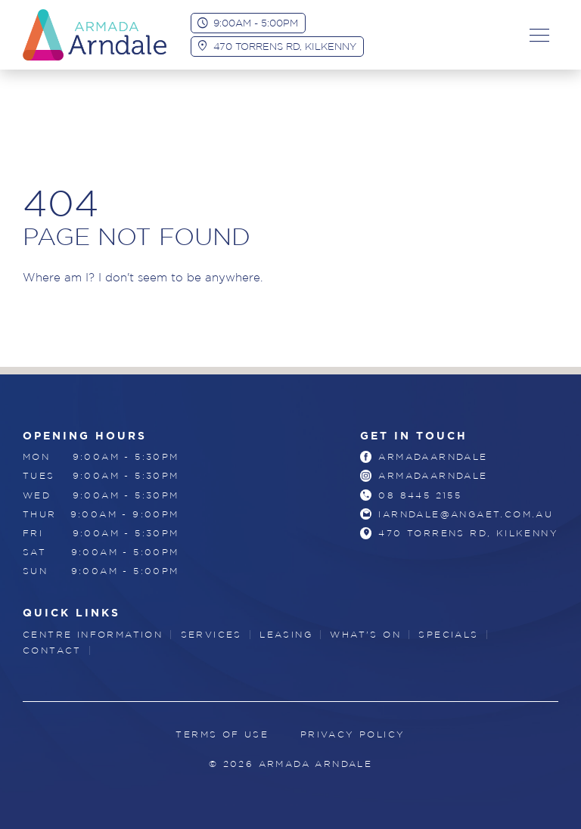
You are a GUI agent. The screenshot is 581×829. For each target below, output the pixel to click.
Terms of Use (222, 734)
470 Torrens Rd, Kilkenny (284, 46)
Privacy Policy (352, 734)
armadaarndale (432, 456)
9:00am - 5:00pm (255, 22)
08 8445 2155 (419, 495)
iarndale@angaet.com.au (465, 514)
